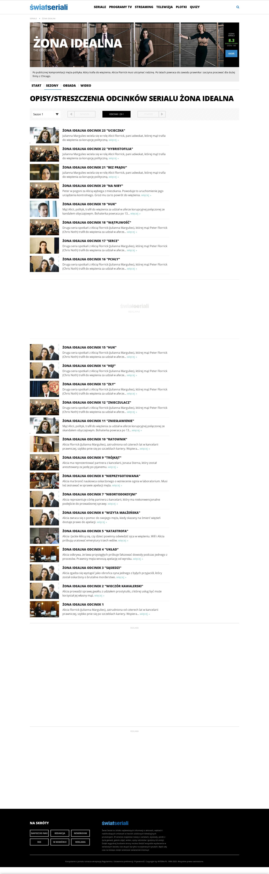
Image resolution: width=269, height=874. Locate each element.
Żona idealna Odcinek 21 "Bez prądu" (94, 167)
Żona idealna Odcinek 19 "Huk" (89, 204)
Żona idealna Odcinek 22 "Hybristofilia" (97, 149)
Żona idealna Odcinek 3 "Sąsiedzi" (91, 568)
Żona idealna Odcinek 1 (83, 604)
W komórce (60, 842)
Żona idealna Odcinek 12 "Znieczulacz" (96, 402)
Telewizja (164, 7)
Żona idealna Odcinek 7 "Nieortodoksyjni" (99, 494)
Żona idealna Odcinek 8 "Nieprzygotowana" (101, 476)
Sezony (52, 85)
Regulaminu (107, 861)
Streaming (144, 7)
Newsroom (80, 833)
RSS (39, 842)
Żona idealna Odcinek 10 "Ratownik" (94, 439)
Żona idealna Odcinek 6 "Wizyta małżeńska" (101, 513)
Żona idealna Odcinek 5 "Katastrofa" (95, 531)
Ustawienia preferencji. (124, 861)
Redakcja (60, 833)
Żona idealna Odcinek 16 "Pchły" (91, 259)
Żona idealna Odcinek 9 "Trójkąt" (91, 457)
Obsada (69, 85)
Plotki (181, 7)
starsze (148, 114)
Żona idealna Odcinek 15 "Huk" (89, 347)
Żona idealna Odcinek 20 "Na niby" (92, 186)
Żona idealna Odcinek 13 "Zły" (88, 384)
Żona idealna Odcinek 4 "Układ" (90, 549)
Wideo (85, 85)
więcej (113, 140)
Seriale (100, 7)
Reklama (80, 842)
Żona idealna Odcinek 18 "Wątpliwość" (96, 222)
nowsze (84, 114)
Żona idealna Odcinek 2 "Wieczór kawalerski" (102, 586)
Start (36, 85)
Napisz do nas (39, 833)
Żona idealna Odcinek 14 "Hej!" (89, 366)
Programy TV (120, 7)
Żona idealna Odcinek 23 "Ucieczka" (93, 130)
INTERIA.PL (162, 861)
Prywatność (139, 861)
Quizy (195, 7)
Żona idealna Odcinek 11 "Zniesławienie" (98, 421)
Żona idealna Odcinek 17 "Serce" (90, 241)
